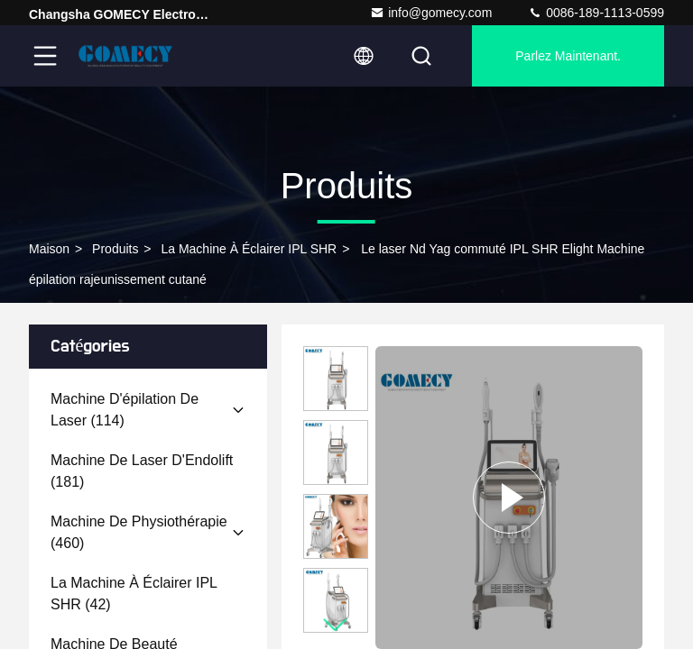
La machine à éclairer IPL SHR (249, 249)
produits (115, 249)
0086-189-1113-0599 (596, 12)
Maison (49, 249)
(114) (125, 409)
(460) (139, 532)
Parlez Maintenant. (568, 56)
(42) (134, 593)
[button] (336, 625)
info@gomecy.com (431, 12)
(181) (142, 470)
